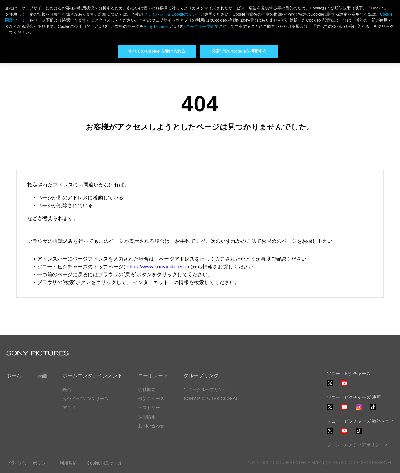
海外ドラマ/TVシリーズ (85, 398)
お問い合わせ (151, 425)
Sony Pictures (155, 26)
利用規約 (68, 462)
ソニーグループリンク (206, 389)
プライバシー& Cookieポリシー (171, 14)
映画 (42, 375)
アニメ (69, 407)
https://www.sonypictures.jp (158, 266)
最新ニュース (151, 398)
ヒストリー (149, 407)
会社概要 (147, 389)
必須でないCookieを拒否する (239, 51)
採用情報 (147, 416)
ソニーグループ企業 (200, 26)
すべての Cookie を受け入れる (157, 51)
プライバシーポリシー (28, 462)
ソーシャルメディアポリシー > (357, 444)
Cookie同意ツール (104, 462)
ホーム (13, 375)
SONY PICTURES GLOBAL (211, 398)
